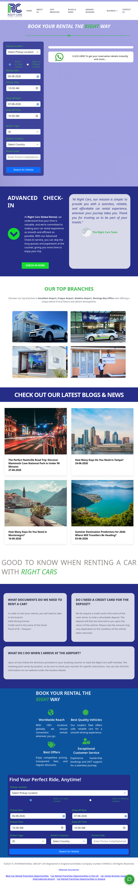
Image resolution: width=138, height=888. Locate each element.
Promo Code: (12, 151)
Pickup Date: (12, 70)
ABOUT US (39, 10)
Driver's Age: (12, 125)
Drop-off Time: (13, 109)
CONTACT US (126, 10)
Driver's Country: (15, 138)
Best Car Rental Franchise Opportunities (27, 875)
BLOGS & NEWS (72, 10)
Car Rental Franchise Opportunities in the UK (75, 875)
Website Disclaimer (69, 869)
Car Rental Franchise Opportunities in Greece (81, 878)
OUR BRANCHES (54, 10)
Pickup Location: (14, 46)
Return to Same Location (19, 64)
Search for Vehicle (23, 169)
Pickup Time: (12, 82)
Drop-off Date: (13, 98)
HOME (29, 10)
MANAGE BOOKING (90, 10)
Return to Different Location (37, 64)
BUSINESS (112, 10)
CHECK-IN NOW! (35, 265)
